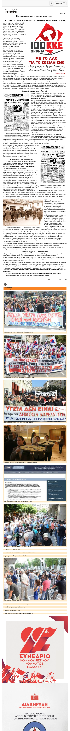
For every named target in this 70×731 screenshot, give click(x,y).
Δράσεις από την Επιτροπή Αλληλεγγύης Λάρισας (16, 556)
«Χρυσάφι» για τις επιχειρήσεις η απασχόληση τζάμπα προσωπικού (35, 444)
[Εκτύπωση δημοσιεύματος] (65, 279)
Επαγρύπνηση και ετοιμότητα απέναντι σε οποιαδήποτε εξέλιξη (35, 356)
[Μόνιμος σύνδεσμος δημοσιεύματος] (50, 279)
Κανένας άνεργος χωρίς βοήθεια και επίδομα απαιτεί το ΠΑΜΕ (35, 312)
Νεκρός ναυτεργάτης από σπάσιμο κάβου (14, 607)
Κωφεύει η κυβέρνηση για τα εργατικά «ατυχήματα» (35, 579)
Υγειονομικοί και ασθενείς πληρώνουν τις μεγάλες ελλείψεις (35, 401)
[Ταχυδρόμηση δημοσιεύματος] (60, 279)
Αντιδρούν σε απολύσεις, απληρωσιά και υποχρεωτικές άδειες (19, 552)
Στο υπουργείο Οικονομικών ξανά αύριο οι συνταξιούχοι (35, 525)
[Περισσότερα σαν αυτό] (54, 279)
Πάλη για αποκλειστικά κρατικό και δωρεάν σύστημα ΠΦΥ (18, 613)
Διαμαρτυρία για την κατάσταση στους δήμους (16, 604)
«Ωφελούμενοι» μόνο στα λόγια (12, 549)
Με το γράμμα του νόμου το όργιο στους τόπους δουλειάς (35, 483)
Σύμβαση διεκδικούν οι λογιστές (12, 610)
